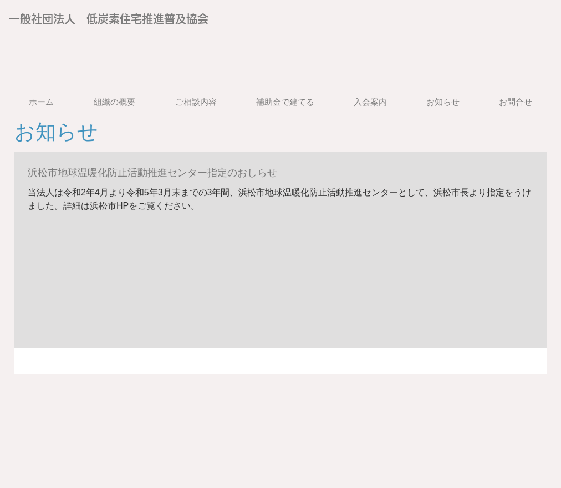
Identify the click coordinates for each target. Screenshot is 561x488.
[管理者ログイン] (491, 35)
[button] (195, 101)
